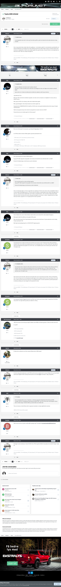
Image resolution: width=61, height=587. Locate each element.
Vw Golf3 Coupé (19, 338)
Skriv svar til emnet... (12, 473)
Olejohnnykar (37, 491)
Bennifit (36, 500)
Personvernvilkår (36, 575)
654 (7, 361)
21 (7, 252)
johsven (7, 489)
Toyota (12, 19)
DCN (40, 374)
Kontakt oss (42, 575)
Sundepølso (7, 239)
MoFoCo (7, 348)
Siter (17, 62)
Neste (19, 29)
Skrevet (18, 33)
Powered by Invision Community (30, 576)
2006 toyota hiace (8, 494)
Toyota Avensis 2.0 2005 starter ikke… (12, 510)
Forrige (5, 29)
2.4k (7, 46)
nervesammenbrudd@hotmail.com (49, 423)
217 (7, 93)
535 (7, 139)
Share (48, 18)
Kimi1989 (7, 500)
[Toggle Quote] (15, 37)
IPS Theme (18, 575)
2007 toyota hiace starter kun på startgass (13, 499)
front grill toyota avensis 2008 (10, 488)
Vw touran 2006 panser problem (41, 494)
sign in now (28, 468)
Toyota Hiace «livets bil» (9, 504)
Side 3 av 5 (26, 29)
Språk (27, 575)
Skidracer (9, 17)
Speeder (7, 126)
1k (7, 332)
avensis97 (8, 511)
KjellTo (7, 506)
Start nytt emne (45, 24)
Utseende (31, 575)
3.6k (7, 406)
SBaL (7, 80)
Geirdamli (36, 495)
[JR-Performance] (7, 319)
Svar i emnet (55, 24)
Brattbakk (7, 420)
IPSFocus (23, 575)
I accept (57, 584)
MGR (7, 393)
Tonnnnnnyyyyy (8, 495)
